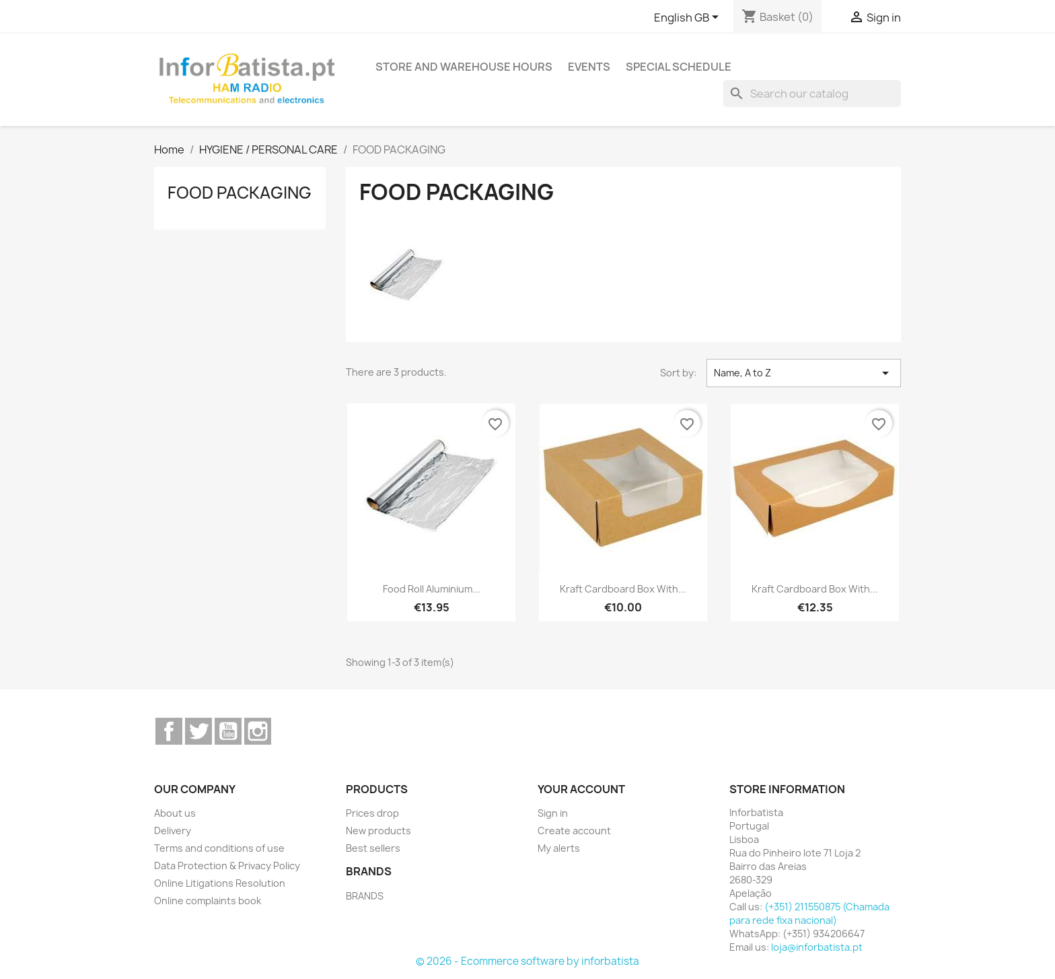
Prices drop (372, 813)
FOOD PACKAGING (240, 192)
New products (378, 830)
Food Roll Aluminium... (431, 588)
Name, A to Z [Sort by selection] (804, 373)
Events (589, 66)
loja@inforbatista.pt (817, 947)
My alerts (559, 848)
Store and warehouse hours (463, 66)
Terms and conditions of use (219, 848)
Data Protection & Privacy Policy (227, 865)
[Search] (812, 93)
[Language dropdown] (688, 18)
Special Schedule (678, 66)
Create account (574, 830)
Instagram (257, 731)
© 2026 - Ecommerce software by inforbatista (527, 961)
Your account (581, 789)
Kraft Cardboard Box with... (623, 588)
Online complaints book (207, 900)
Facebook (168, 731)
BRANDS (365, 895)
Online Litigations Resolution (219, 883)
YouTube (228, 731)
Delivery (172, 830)
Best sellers (373, 848)
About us (175, 813)
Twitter (198, 731)
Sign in (553, 813)
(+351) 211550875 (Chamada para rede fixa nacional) (809, 913)
